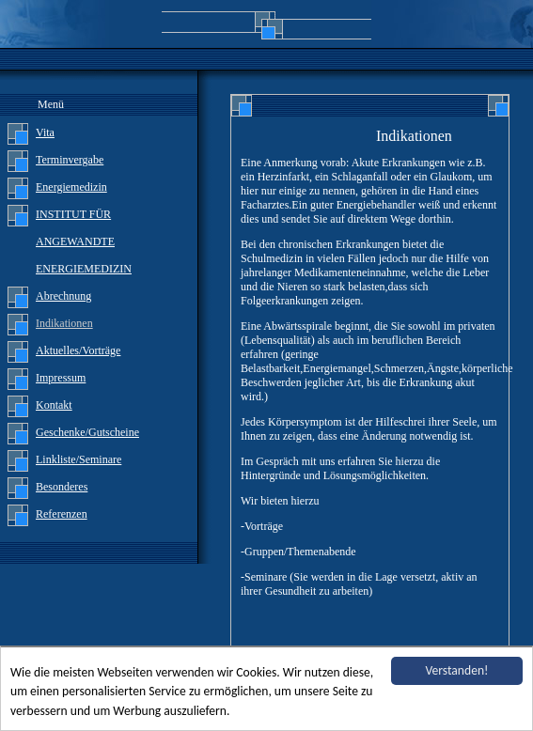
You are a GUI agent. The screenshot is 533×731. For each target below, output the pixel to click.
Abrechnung (63, 296)
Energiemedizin (71, 187)
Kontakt (54, 405)
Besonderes (61, 486)
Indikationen (64, 323)
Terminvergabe (69, 159)
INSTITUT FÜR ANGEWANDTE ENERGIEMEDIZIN (84, 241)
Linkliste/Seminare (78, 459)
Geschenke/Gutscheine (87, 432)
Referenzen (61, 514)
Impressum (61, 377)
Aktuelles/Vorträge (78, 350)
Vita (45, 132)
